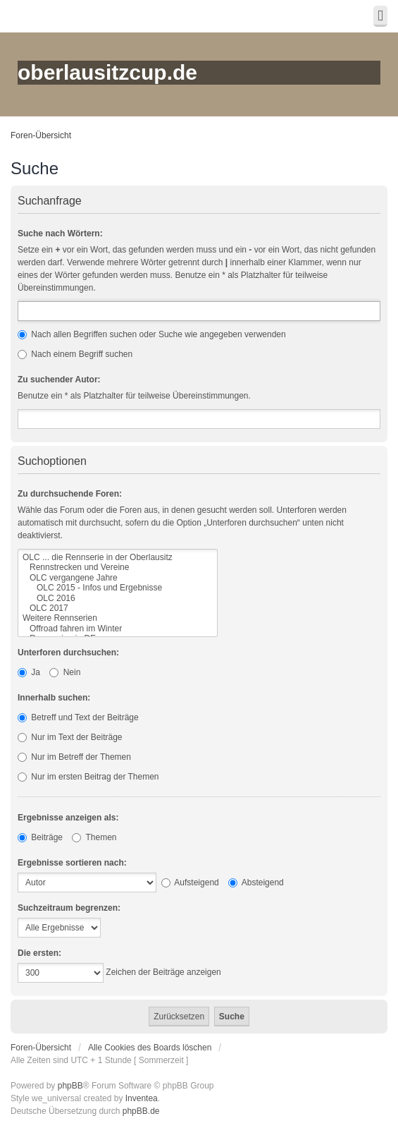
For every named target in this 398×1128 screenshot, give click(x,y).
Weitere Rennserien (118, 618)
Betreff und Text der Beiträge (78, 717)
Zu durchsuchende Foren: (70, 494)
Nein (64, 672)
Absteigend (256, 882)
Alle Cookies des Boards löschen (149, 1048)
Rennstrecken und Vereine (118, 567)
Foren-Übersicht (41, 135)
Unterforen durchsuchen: (68, 652)
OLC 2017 (118, 608)
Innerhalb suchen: (54, 698)
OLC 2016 (118, 598)
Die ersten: (39, 953)
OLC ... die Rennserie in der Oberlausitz (118, 557)
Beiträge (40, 837)
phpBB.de (141, 1111)
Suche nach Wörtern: (60, 233)
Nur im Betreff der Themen (74, 757)
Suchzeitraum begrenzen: (69, 908)
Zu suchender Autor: (59, 379)
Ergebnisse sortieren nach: (72, 863)
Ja (29, 672)
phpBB (70, 1086)
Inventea (141, 1098)
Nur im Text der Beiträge (70, 737)
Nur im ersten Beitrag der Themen (88, 777)
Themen (94, 837)
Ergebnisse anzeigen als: (68, 818)
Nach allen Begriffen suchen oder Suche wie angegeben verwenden (152, 334)
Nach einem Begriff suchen (75, 354)
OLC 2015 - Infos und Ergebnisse (118, 588)
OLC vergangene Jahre (118, 578)
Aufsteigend (190, 882)
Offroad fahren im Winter (118, 628)
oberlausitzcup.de (107, 72)
